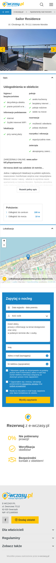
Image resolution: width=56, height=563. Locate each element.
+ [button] (4, 241)
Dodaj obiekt (25, 519)
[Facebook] (5, 520)
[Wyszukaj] (42, 4)
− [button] (4, 245)
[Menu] (51, 4)
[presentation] (2, 49)
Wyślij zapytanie (28, 400)
